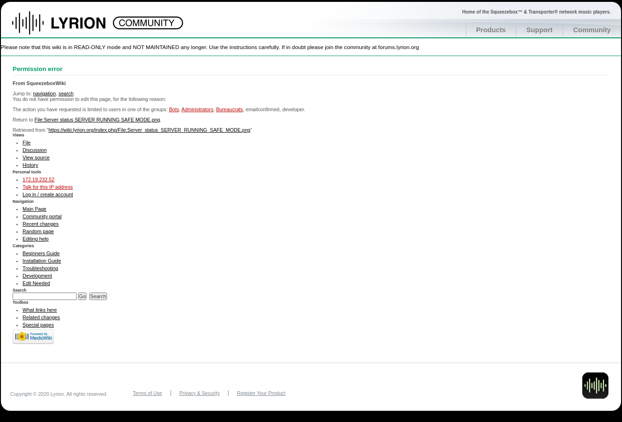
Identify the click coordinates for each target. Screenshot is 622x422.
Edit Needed (36, 283)
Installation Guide (41, 261)
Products (491, 30)
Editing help (35, 239)
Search (20, 290)
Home (69, 27)
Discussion (34, 150)
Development (37, 276)
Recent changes (40, 224)
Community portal (42, 216)
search (65, 93)
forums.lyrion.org (398, 47)
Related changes (41, 317)
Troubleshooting (40, 268)
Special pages (38, 325)
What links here (39, 310)
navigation (44, 93)
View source (36, 157)
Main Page (34, 209)
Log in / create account (47, 194)
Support (539, 30)
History (30, 165)
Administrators (197, 109)
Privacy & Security (199, 393)
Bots (174, 109)
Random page (38, 231)
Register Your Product (261, 393)
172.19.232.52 (38, 179)
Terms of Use (147, 393)
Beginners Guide (40, 253)
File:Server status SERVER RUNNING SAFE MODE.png (97, 119)
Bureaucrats (229, 109)
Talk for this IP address (47, 187)
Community (592, 30)
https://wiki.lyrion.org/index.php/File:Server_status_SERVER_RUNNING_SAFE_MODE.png (149, 130)
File (26, 142)
